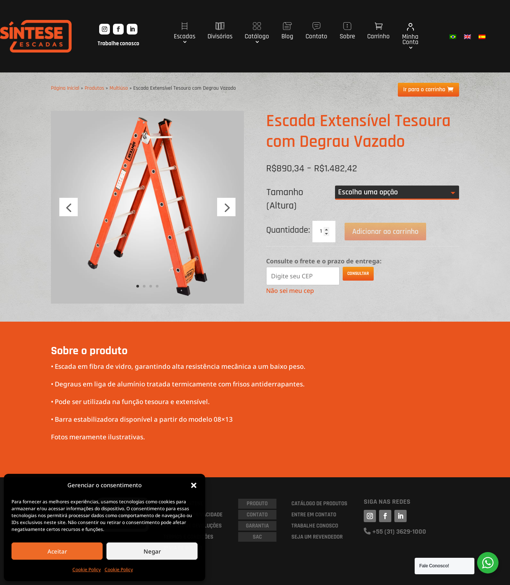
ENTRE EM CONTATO (313, 514)
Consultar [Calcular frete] (358, 273)
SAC (257, 537)
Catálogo (257, 31)
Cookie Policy (86, 569)
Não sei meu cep (290, 290)
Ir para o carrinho (424, 89)
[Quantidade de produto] (323, 231)
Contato (316, 31)
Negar (152, 551)
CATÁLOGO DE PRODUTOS (319, 503)
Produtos (94, 88)
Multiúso (119, 88)
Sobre (347, 31)
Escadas (184, 31)
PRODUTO (257, 503)
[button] (194, 485)
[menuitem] (453, 36)
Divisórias (220, 31)
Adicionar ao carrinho (385, 232)
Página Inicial (65, 88)
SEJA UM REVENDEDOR (317, 537)
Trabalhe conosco (118, 43)
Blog (287, 31)
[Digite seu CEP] (303, 276)
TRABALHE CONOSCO (314, 525)
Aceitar (57, 551)
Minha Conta (410, 34)
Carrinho (378, 31)
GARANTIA (257, 525)
